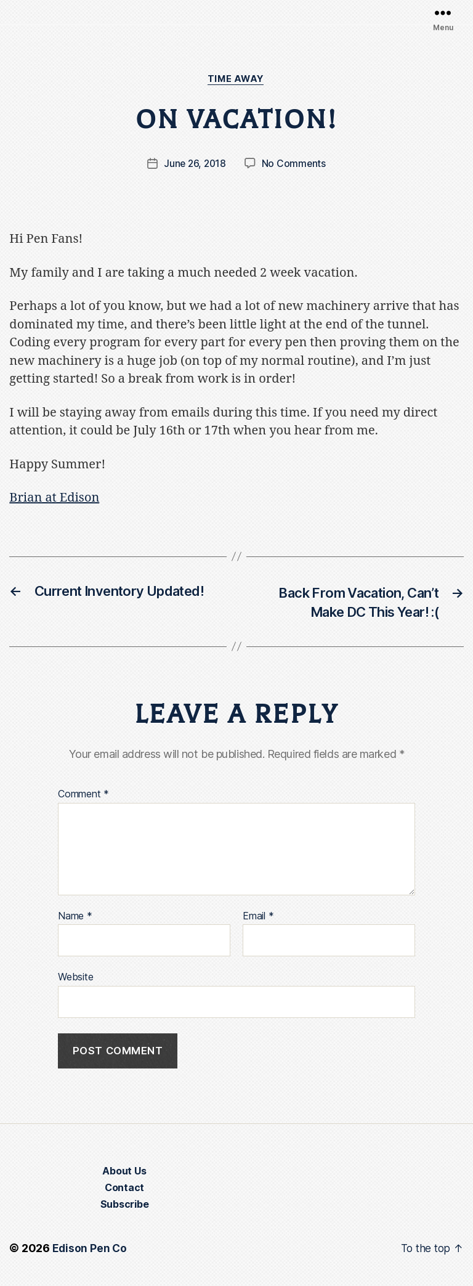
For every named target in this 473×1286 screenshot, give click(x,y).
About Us (124, 1174)
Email (258, 918)
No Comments (294, 164)
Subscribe (124, 1207)
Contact (124, 1190)
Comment (83, 796)
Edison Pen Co (90, 1251)
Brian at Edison (54, 499)
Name (75, 918)
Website (75, 979)
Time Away (236, 79)
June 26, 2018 (195, 164)
